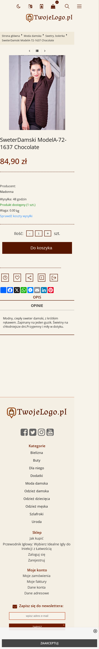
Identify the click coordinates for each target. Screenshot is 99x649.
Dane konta (49, 589)
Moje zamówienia (49, 577)
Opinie (48, 306)
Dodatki (49, 477)
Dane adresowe (49, 595)
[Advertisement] (49, 370)
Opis (48, 297)
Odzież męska (49, 508)
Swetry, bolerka (56, 36)
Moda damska (33, 36)
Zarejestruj (48, 561)
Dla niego (48, 469)
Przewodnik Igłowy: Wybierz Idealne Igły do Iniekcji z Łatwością (49, 547)
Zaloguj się (49, 556)
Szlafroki (49, 515)
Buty (49, 462)
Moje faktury (49, 583)
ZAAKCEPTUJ (49, 643)
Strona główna (12, 36)
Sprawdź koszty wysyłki (17, 216)
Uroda (49, 523)
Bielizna (49, 454)
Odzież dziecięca (49, 500)
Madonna (7, 192)
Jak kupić (49, 540)
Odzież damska (49, 492)
